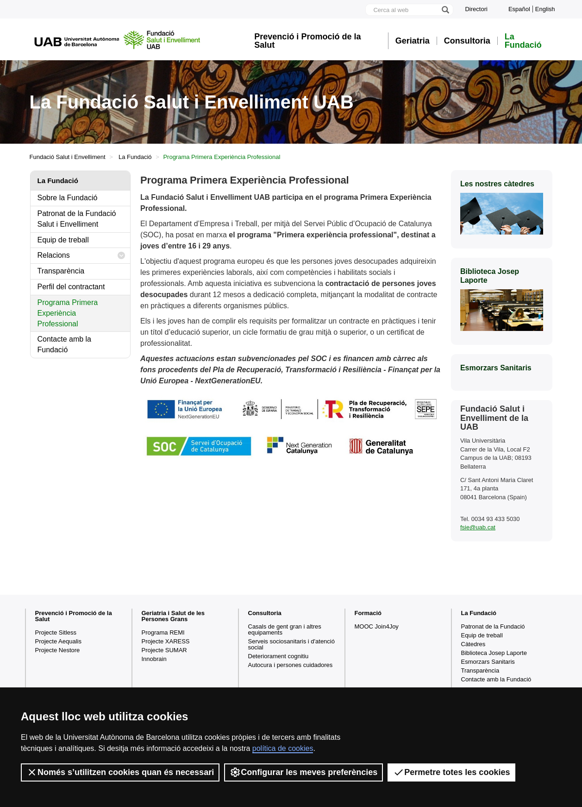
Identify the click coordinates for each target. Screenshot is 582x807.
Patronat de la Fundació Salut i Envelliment (77, 219)
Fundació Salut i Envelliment (68, 156)
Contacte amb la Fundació (65, 344)
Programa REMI (163, 632)
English (545, 9)
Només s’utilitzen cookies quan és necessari (120, 772)
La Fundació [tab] (58, 180)
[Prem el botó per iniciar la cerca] (445, 9)
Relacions (82, 255)
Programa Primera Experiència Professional (68, 313)
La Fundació (523, 40)
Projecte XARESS (166, 641)
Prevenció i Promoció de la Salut (307, 40)
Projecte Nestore (57, 650)
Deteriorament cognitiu (278, 656)
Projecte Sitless (56, 632)
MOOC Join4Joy (377, 626)
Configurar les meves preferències (303, 772)
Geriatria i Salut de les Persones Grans (173, 616)
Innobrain (154, 658)
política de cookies (282, 748)
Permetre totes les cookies (451, 772)
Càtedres (473, 644)
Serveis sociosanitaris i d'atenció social (291, 644)
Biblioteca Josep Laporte (494, 652)
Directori (476, 9)
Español (519, 9)
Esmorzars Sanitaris (488, 661)
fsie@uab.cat (477, 527)
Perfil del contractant (71, 287)
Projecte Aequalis (58, 641)
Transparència (61, 271)
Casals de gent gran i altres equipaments (284, 629)
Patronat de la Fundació (493, 626)
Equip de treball (63, 240)
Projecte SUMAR (164, 650)
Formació (368, 613)
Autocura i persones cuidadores (290, 664)
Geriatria (412, 41)
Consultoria (467, 41)
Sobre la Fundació (68, 198)
